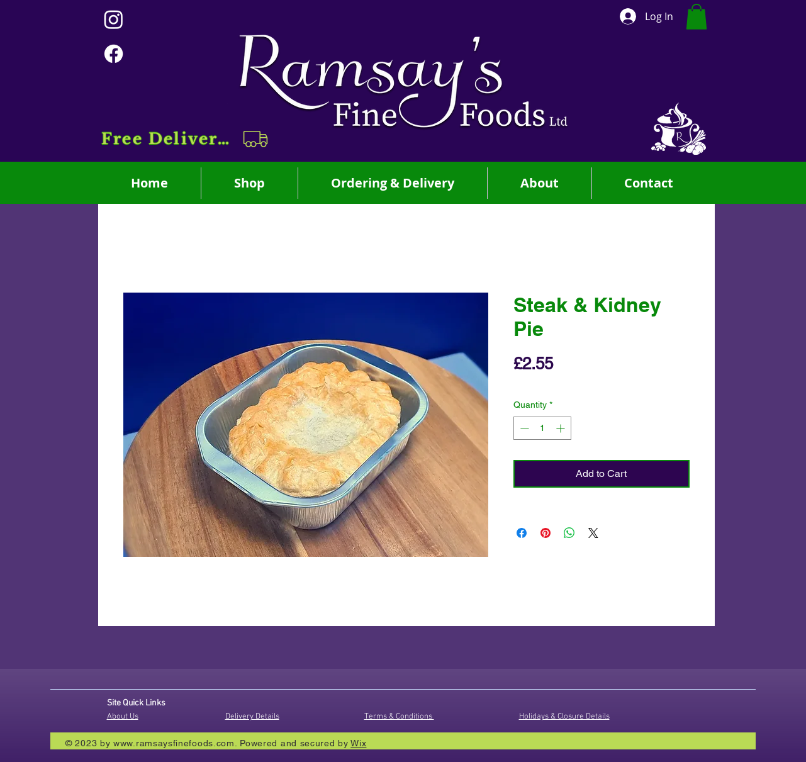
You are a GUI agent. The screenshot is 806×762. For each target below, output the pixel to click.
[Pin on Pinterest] (545, 533)
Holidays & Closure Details (564, 717)
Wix (358, 743)
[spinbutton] (542, 428)
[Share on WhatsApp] (569, 533)
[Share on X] (593, 533)
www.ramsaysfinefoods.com (174, 743)
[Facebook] (113, 54)
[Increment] (561, 428)
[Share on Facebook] (521, 533)
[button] (186, 139)
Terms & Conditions (399, 717)
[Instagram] (113, 19)
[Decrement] (523, 428)
